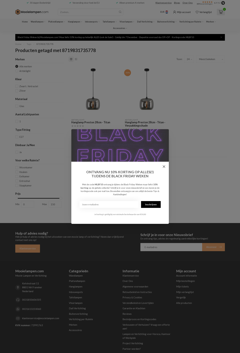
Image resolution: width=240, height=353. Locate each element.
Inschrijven (151, 204)
